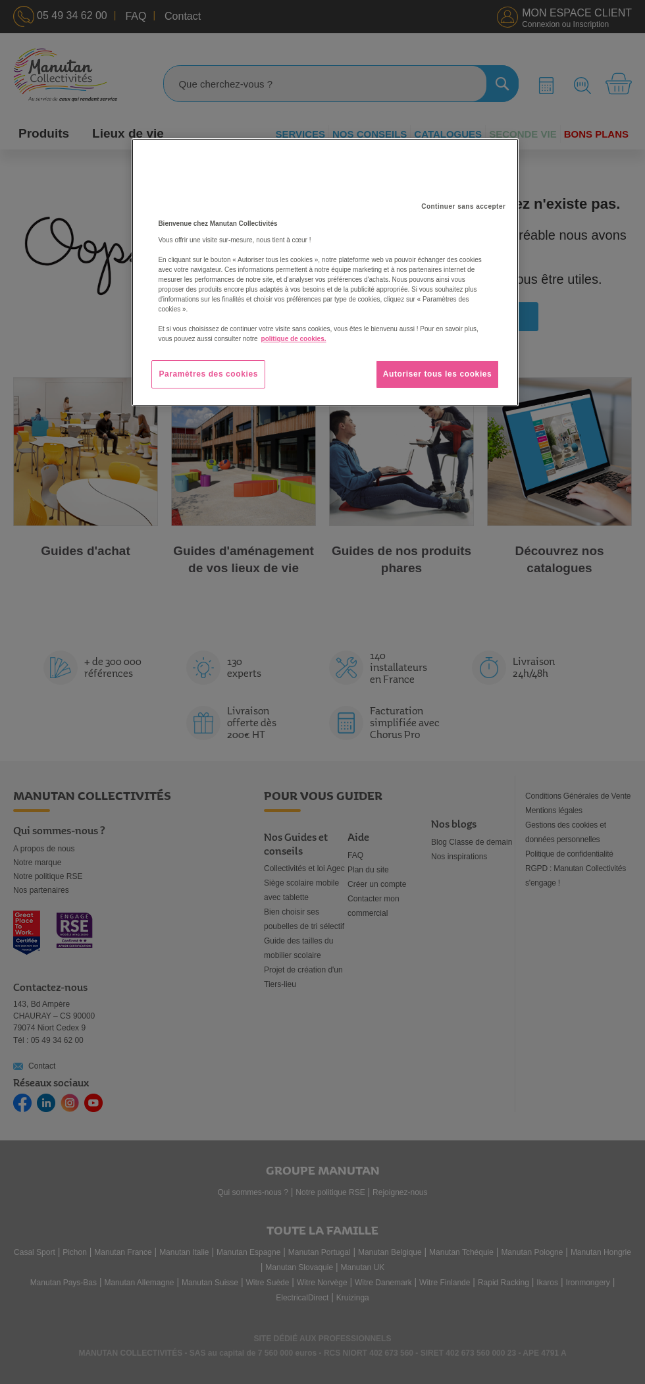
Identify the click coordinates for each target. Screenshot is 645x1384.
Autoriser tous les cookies (437, 374)
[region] (325, 272)
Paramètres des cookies (208, 374)
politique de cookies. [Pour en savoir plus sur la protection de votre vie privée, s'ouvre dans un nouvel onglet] (293, 338)
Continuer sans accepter (463, 206)
